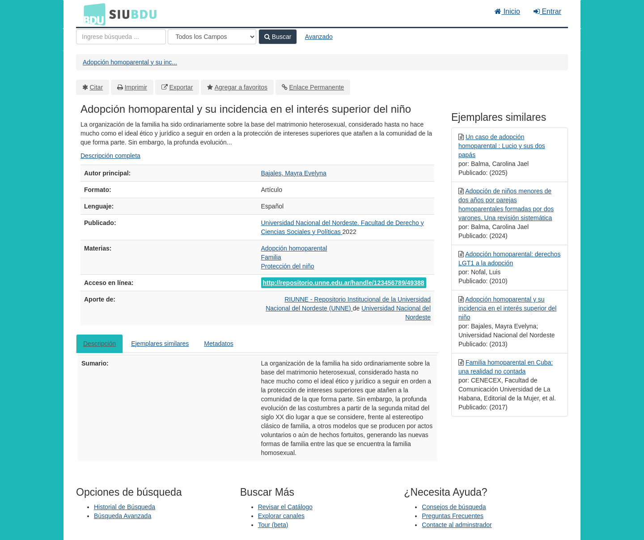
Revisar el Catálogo (285, 506)
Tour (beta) (273, 524)
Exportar (181, 87)
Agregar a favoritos (241, 87)
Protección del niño (287, 266)
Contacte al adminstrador (456, 524)
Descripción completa (110, 155)
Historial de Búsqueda (124, 506)
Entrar (547, 11)
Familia (271, 257)
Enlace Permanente (316, 87)
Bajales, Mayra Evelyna (293, 173)
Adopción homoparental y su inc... (130, 62)
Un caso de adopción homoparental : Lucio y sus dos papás (501, 145)
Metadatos (218, 343)
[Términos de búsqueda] (121, 36)
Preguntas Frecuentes (452, 515)
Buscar (277, 36)
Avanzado (319, 36)
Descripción (99, 343)
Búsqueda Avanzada (122, 515)
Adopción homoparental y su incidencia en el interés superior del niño (507, 308)
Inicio (507, 11)
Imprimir (135, 87)
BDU (92, 14)
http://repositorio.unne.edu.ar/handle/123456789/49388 (343, 282)
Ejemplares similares (160, 343)
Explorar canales (281, 515)
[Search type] (212, 36)
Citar (96, 87)
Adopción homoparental (294, 248)
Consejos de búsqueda (454, 506)
